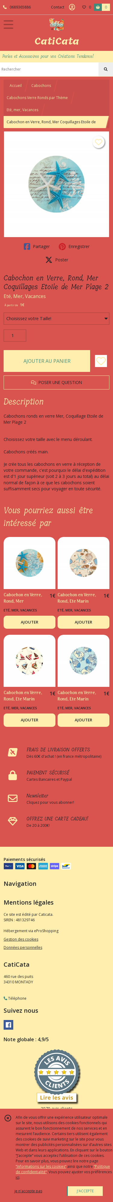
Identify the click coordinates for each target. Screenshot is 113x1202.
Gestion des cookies (21, 939)
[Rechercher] (106, 69)
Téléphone (15, 998)
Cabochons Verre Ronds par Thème (37, 97)
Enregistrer (74, 246)
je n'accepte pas (28, 1191)
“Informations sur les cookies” (41, 1166)
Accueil (16, 85)
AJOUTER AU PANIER (47, 361)
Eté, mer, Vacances (22, 109)
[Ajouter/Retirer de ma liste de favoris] (101, 361)
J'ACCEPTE (85, 1191)
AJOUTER (29, 622)
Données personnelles (23, 947)
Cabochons (41, 85)
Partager (37, 246)
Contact (57, 7)
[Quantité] (15, 335)
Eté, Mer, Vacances (25, 296)
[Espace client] (72, 7)
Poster (56, 259)
